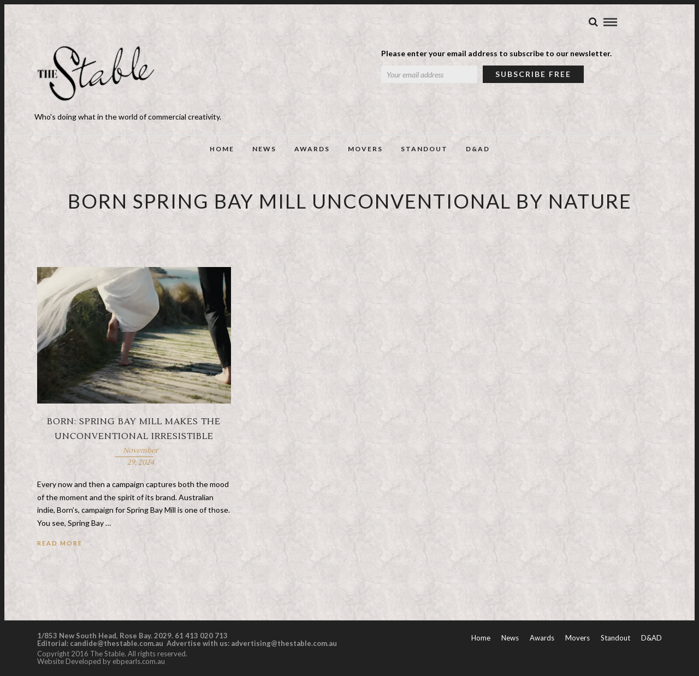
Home (222, 149)
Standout (424, 149)
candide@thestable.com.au (117, 643)
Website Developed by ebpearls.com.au (101, 661)
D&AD (478, 149)
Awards (312, 149)
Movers (365, 149)
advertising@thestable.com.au (284, 643)
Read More (59, 543)
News (264, 149)
